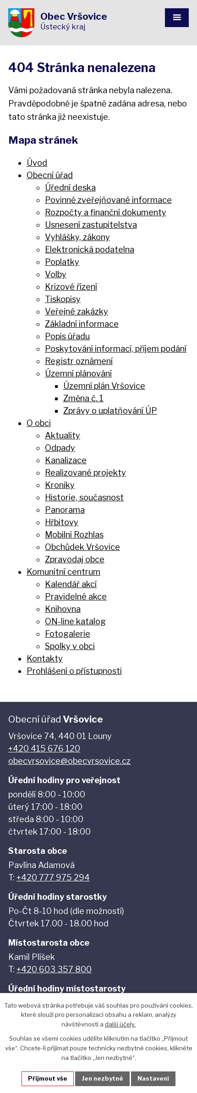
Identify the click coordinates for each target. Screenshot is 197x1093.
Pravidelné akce (76, 596)
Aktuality (62, 435)
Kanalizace (66, 460)
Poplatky (62, 262)
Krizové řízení (71, 286)
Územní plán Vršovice (104, 386)
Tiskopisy (63, 299)
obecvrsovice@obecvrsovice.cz (69, 761)
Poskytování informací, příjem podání (115, 348)
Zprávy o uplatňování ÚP (110, 410)
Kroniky (60, 485)
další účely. (120, 1024)
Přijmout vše (47, 1078)
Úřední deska (70, 187)
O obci (39, 423)
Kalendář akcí (71, 584)
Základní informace (82, 324)
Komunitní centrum (63, 572)
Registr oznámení (79, 361)
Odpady (60, 448)
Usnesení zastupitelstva (91, 225)
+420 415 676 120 (44, 748)
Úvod (37, 163)
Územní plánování (78, 373)
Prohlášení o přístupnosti (74, 671)
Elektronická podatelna (89, 249)
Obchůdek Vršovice (82, 547)
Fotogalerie (67, 634)
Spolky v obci (70, 646)
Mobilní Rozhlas (74, 534)
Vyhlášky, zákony (77, 237)
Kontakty (45, 658)
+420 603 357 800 (54, 969)
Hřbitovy (61, 522)
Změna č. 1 (83, 398)
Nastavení (153, 1078)
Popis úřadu (67, 336)
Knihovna (63, 609)
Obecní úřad (50, 175)
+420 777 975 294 (53, 877)
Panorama (65, 510)
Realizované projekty (85, 472)
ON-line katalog (75, 621)
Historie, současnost (84, 497)
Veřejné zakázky (76, 311)
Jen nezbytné (102, 1078)
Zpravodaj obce (74, 559)
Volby (55, 274)
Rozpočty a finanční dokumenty (105, 212)
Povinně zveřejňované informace (108, 200)
